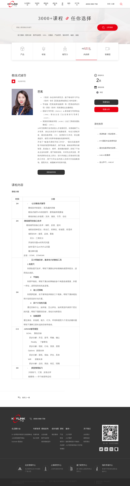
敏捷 (72, 35)
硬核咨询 (46, 4)
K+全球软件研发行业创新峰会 (22, 434)
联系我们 (87, 441)
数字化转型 (37, 35)
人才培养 (69, 434)
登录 (108, 4)
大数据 (50, 35)
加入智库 (36, 438)
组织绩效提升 (46, 441)
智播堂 (62, 449)
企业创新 (44, 434)
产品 (61, 434)
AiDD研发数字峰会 (18, 438)
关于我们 (77, 4)
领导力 (62, 441)
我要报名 (106, 102)
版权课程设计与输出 (72, 441)
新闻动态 (87, 438)
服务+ (68, 4)
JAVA (44, 35)
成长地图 (55, 4)
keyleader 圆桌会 (17, 441)
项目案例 (55, 434)
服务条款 (99, 481)
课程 (62, 4)
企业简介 (87, 434)
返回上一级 (26, 397)
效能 (77, 35)
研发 (61, 438)
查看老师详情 (51, 172)
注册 (112, 4)
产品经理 (58, 35)
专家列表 (36, 434)
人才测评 (69, 438)
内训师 (62, 445)
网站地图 (107, 481)
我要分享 (106, 109)
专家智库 (37, 4)
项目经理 (66, 35)
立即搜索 (107, 27)
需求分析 (28, 35)
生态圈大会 (27, 4)
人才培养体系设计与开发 (74, 445)
